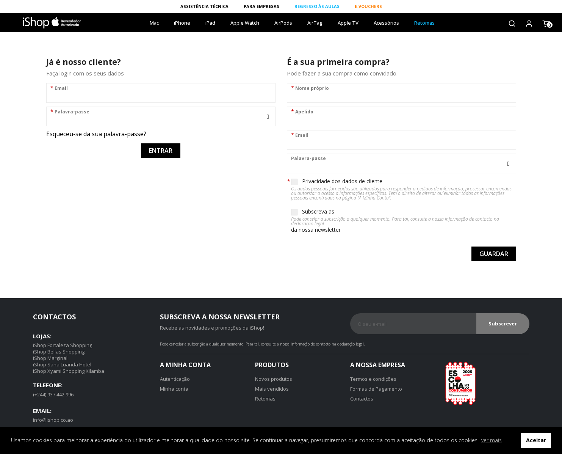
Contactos (361, 398)
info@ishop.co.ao (53, 419)
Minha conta (174, 388)
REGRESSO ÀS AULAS (317, 6)
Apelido (302, 111)
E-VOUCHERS (368, 6)
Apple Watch (244, 22)
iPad (210, 22)
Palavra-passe (69, 111)
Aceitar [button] (536, 440)
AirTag (314, 22)
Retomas (424, 22)
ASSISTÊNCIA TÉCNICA (204, 6)
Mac (154, 22)
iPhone (182, 22)
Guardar (493, 254)
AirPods (283, 22)
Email (59, 87)
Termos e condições (373, 378)
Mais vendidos (272, 388)
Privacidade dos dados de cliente (403, 189)
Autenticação (175, 378)
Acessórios (386, 22)
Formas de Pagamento (376, 388)
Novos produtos (273, 378)
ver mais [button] (491, 440)
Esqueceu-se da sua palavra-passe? (96, 134)
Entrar (160, 150)
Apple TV (348, 22)
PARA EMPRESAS (261, 6)
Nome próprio (310, 87)
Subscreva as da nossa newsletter (403, 220)
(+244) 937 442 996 (53, 394)
